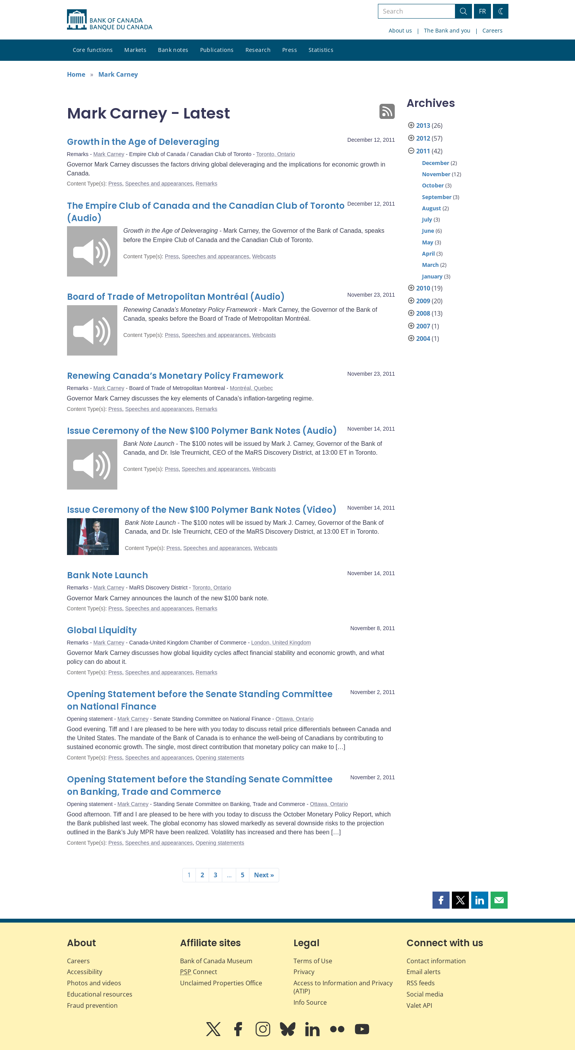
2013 (423, 125)
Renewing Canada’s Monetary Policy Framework (175, 376)
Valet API (419, 1005)
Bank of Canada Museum (216, 961)
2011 (423, 151)
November (436, 174)
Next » (264, 875)
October (433, 185)
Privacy (304, 972)
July (427, 219)
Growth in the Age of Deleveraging (143, 142)
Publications (217, 49)
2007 (423, 326)
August (431, 208)
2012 (423, 138)
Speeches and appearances (158, 183)
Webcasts (264, 256)
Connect (198, 972)
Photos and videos (94, 983)
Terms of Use (313, 961)
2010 (423, 288)
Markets (135, 49)
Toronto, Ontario (275, 154)
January (432, 276)
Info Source (310, 1002)
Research (258, 49)
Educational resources (99, 994)
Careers (492, 30)
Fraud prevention (92, 1005)
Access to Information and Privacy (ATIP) (343, 987)
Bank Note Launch (107, 575)
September (436, 197)
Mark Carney (118, 74)
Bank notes (173, 49)
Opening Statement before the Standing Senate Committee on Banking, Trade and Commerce (200, 785)
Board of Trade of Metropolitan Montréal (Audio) (176, 297)
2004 (423, 338)
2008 (423, 313)
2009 (423, 301)
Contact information (436, 961)
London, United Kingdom (281, 642)
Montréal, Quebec (251, 388)
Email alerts (424, 972)
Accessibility (84, 972)
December (435, 163)
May (427, 242)
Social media (425, 994)
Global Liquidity (102, 630)
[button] (441, 900)
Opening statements (220, 757)
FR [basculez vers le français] (482, 11)
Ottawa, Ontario (295, 719)
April (428, 253)
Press (289, 49)
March (430, 264)
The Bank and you (447, 30)
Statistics (321, 49)
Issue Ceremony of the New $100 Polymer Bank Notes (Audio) (202, 431)
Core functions (93, 49)
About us (400, 30)
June (428, 230)
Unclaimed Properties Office (221, 983)
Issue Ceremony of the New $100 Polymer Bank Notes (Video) (202, 510)
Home (76, 74)
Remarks (206, 183)
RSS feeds (421, 983)
